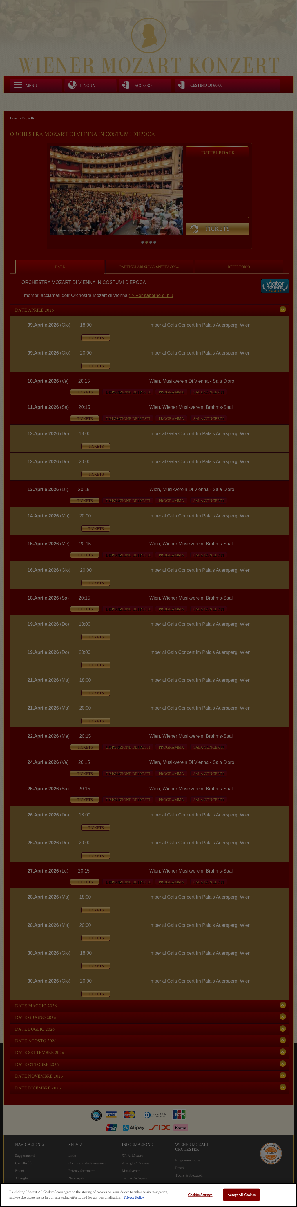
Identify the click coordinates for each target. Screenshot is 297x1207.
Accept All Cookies (241, 1194)
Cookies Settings (200, 1194)
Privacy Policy (134, 1197)
